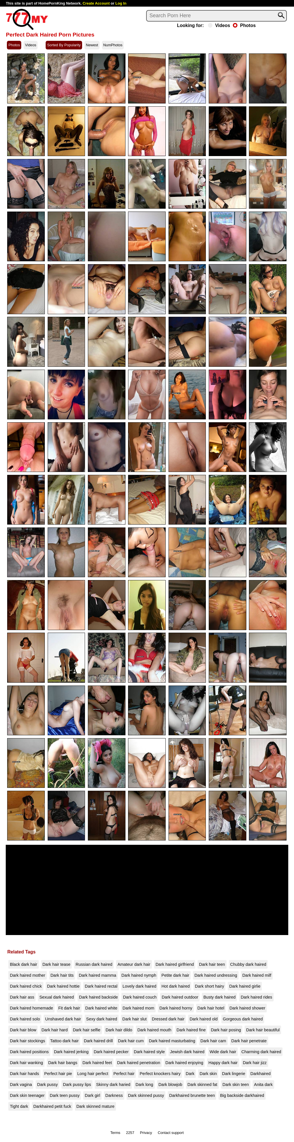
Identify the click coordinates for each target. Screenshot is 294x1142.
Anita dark (263, 1084)
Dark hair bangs (63, 1062)
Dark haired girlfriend (175, 964)
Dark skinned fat (202, 1084)
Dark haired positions (29, 1051)
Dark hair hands (24, 1073)
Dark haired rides (256, 997)
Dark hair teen (212, 964)
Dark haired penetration (138, 1062)
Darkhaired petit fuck (52, 1106)
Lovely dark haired (139, 986)
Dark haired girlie (244, 986)
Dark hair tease (56, 964)
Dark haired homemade (31, 1008)
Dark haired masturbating (172, 1041)
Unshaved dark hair (63, 1019)
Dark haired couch (139, 997)
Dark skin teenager (27, 1095)
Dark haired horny (175, 1008)
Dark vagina (21, 1084)
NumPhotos (113, 45)
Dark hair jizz (255, 1062)
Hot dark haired (175, 986)
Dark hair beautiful (263, 1030)
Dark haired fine (191, 1030)
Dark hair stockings (27, 1041)
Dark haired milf (256, 975)
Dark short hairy (209, 986)
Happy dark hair (223, 1062)
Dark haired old (203, 1019)
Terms (115, 1133)
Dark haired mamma (97, 975)
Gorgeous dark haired (243, 1019)
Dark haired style (149, 1051)
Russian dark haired (94, 964)
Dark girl (92, 1095)
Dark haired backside (98, 997)
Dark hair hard (54, 1030)
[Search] (216, 16)
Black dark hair (23, 964)
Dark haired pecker (111, 1051)
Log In (120, 3)
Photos (244, 25)
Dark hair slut (134, 1019)
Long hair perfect (92, 1073)
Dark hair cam (213, 1041)
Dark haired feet (97, 1062)
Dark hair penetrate (249, 1041)
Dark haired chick (26, 986)
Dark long (144, 1084)
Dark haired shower (247, 1008)
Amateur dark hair (133, 964)
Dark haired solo (25, 1019)
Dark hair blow (23, 1030)
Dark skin (208, 1073)
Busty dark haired (219, 997)
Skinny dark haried (113, 1084)
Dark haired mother (27, 975)
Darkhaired (260, 1073)
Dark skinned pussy (146, 1095)
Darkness (114, 1095)
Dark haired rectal (101, 986)
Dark (190, 1073)
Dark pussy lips (77, 1084)
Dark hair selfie (86, 1030)
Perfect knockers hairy (160, 1073)
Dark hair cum (131, 1041)
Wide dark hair (223, 1051)
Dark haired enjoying (184, 1062)
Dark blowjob (170, 1084)
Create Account (96, 3)
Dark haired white (101, 1008)
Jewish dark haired (187, 1051)
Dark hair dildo (119, 1030)
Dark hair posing (226, 1030)
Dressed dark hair (168, 1019)
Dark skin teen (236, 1084)
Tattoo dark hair (64, 1041)
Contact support (170, 1133)
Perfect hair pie (58, 1073)
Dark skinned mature (95, 1106)
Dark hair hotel (211, 1008)
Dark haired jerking (71, 1051)
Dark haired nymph (138, 975)
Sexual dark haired (56, 997)
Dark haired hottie (63, 986)
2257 (130, 1133)
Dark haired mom (138, 1008)
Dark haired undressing (215, 975)
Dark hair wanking (26, 1062)
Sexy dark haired (101, 1019)
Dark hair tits (62, 975)
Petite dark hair (175, 975)
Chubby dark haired (248, 964)
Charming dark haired (261, 1051)
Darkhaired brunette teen (192, 1095)
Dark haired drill (98, 1041)
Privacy (146, 1133)
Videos (219, 25)
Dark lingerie (233, 1073)
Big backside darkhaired (242, 1095)
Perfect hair (124, 1073)
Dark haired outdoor (180, 997)
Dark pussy (47, 1084)
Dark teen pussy (65, 1095)
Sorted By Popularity (64, 45)
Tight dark (19, 1106)
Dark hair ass (22, 997)
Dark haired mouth (154, 1030)
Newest (92, 45)
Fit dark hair (69, 1008)
